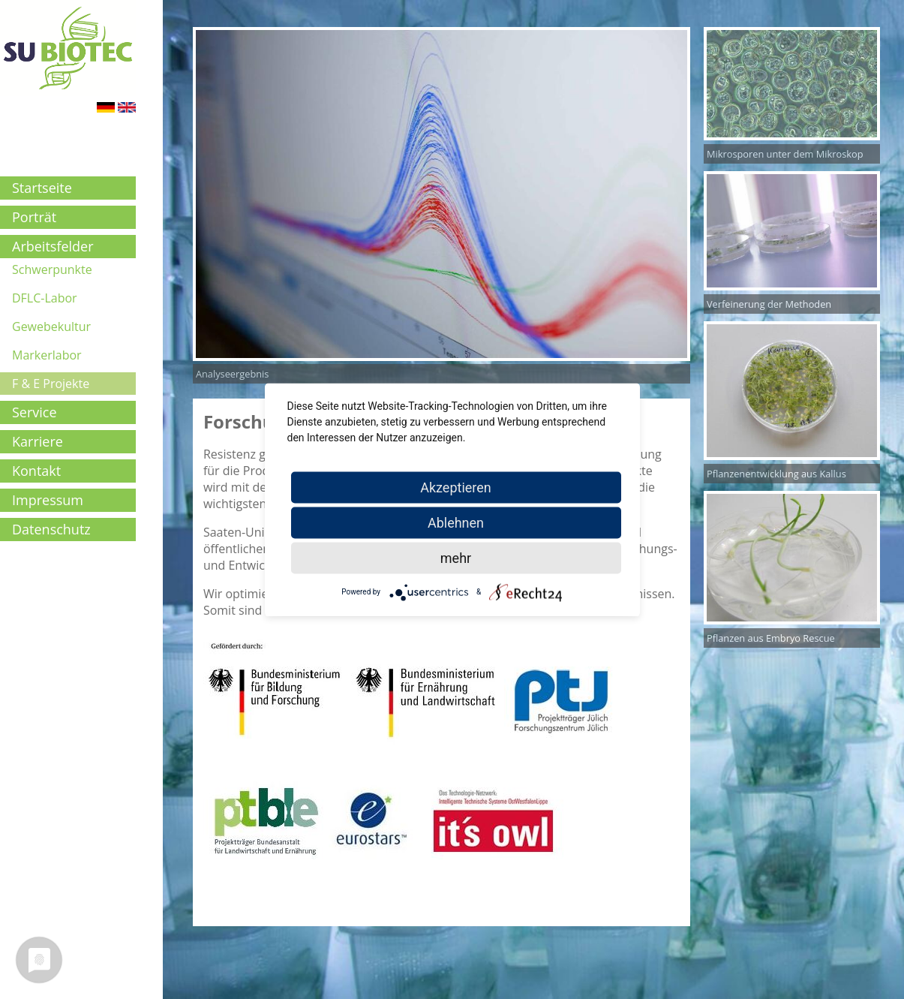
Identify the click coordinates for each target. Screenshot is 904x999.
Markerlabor (47, 355)
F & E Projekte (50, 383)
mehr (455, 557)
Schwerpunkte (52, 269)
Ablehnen (456, 522)
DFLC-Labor (44, 298)
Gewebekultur (51, 326)
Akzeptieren (455, 487)
